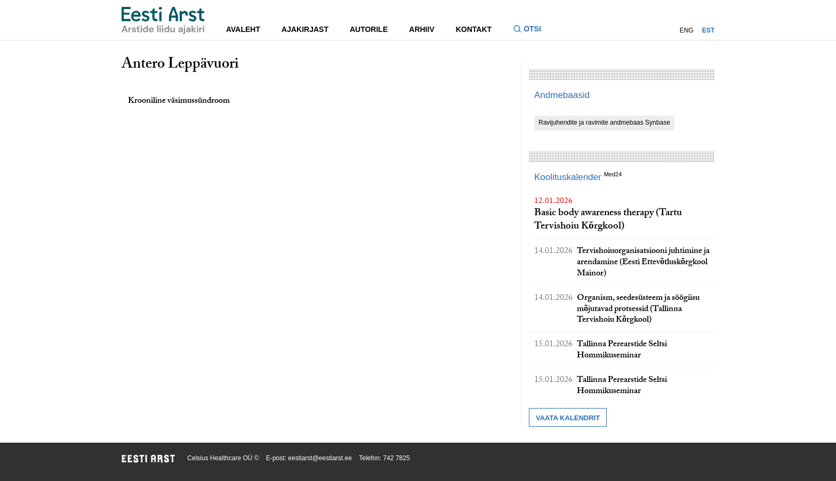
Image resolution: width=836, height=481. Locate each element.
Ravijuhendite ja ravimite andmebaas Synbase (604, 122)
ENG (687, 30)
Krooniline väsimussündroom (179, 101)
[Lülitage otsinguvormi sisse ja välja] (531, 30)
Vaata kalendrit (568, 418)
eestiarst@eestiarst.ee (320, 458)
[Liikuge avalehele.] (163, 20)
